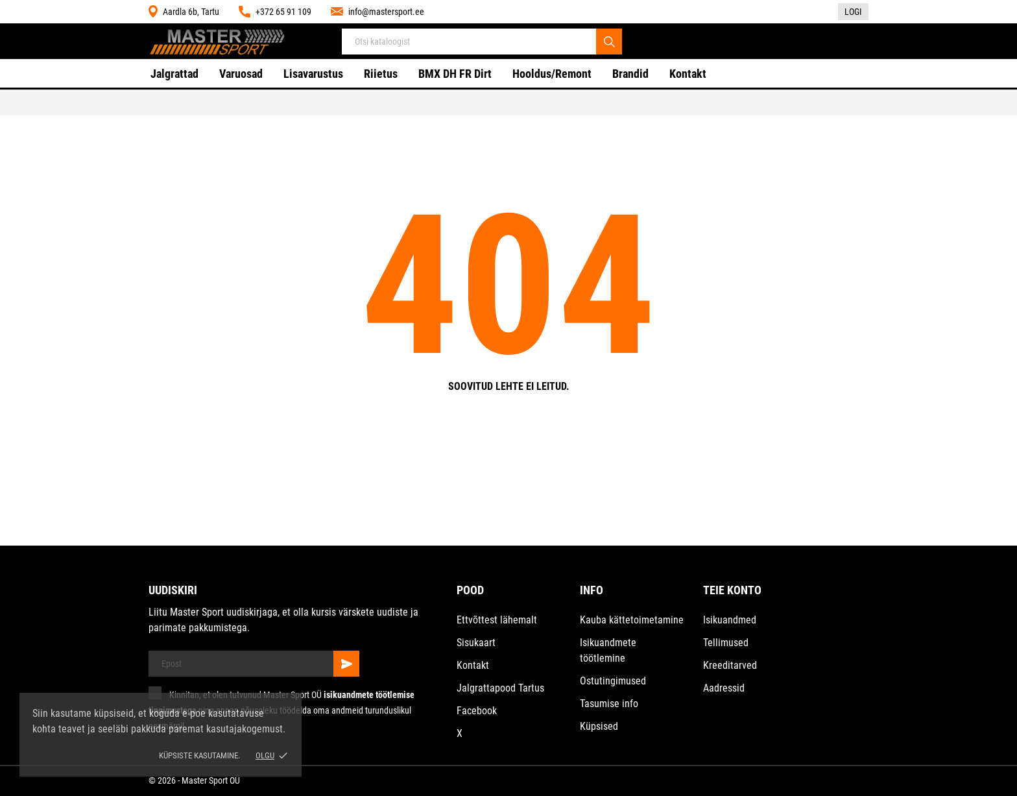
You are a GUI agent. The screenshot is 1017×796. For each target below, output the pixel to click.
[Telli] (346, 664)
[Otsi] (609, 41)
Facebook (477, 711)
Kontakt (687, 73)
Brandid (630, 73)
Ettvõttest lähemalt (497, 620)
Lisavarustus (313, 73)
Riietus (381, 73)
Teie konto (732, 590)
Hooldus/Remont (552, 73)
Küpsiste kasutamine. (199, 755)
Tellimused (725, 642)
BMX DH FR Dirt (455, 73)
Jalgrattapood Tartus (500, 688)
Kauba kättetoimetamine (632, 620)
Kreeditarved (730, 665)
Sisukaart (476, 642)
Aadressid (724, 688)
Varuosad (241, 73)
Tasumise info (609, 703)
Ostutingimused (613, 681)
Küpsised (599, 726)
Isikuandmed (729, 620)
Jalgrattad (174, 73)
